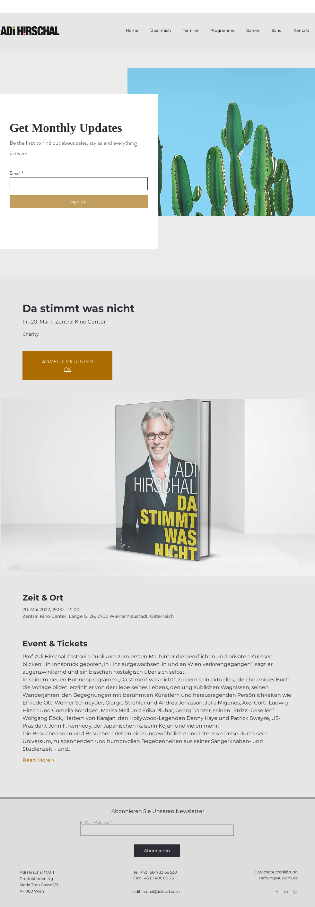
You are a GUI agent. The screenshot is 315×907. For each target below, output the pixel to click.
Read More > (38, 760)
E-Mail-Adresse (94, 822)
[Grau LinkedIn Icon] (286, 891)
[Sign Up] (79, 201)
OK (67, 369)
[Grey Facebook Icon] (277, 891)
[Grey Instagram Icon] (295, 891)
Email (15, 173)
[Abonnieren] (157, 850)
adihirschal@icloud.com (156, 891)
